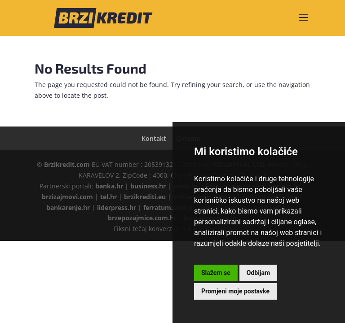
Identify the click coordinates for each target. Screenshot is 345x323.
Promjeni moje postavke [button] (235, 291)
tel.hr (108, 196)
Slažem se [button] (215, 272)
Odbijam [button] (258, 272)
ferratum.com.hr (169, 207)
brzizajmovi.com (67, 196)
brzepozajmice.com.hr (142, 218)
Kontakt (154, 138)
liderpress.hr (116, 207)
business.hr (148, 186)
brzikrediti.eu (145, 196)
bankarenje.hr (68, 207)
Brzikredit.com (67, 164)
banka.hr (109, 186)
